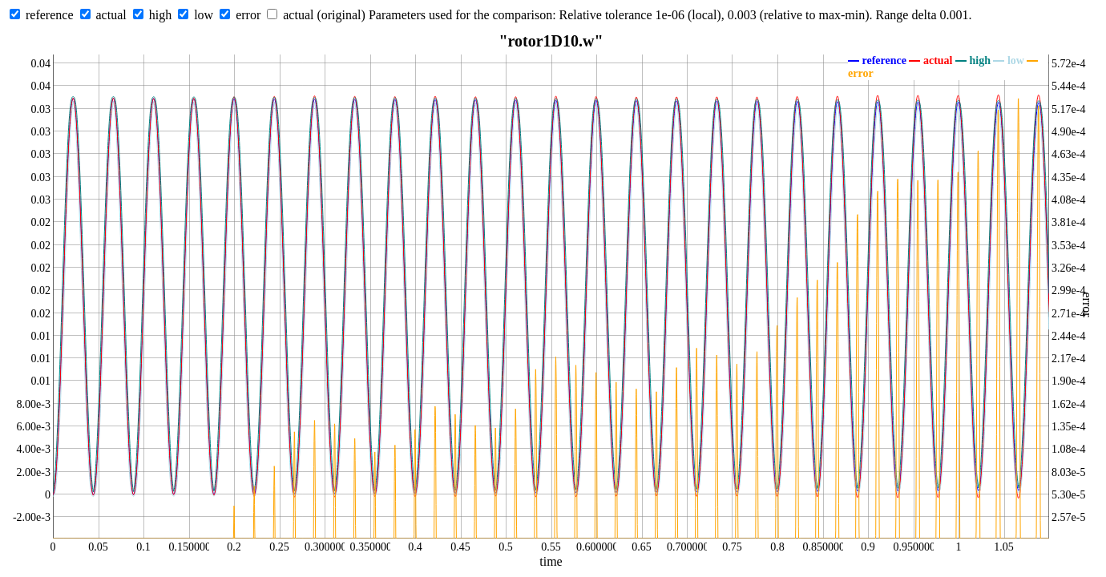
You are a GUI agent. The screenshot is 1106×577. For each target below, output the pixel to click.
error (248, 15)
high (160, 15)
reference (50, 15)
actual (111, 15)
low (203, 15)
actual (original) (324, 15)
